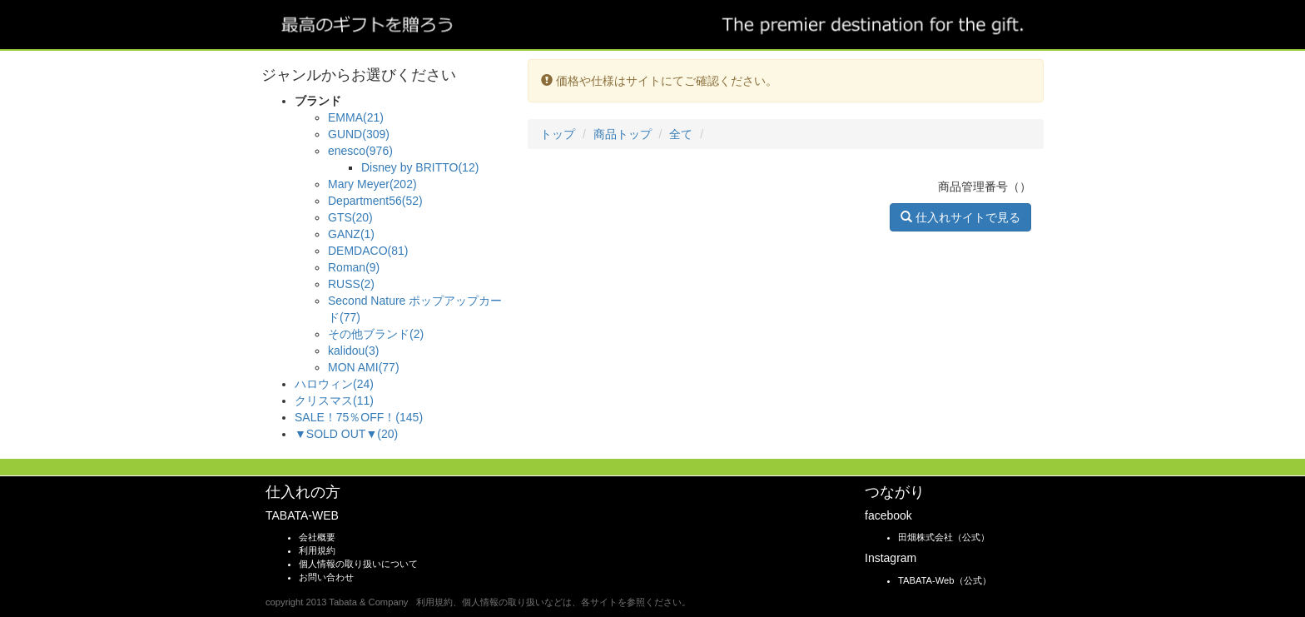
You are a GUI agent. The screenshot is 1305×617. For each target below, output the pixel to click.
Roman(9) (354, 267)
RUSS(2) (351, 284)
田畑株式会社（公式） (944, 537)
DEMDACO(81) (368, 250)
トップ (557, 134)
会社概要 (317, 537)
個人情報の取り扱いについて (358, 564)
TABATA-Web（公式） (944, 580)
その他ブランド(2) (376, 334)
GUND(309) (359, 134)
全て (680, 134)
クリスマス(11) (334, 400)
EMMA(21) (356, 117)
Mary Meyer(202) (372, 184)
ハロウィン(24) (334, 384)
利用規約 (317, 550)
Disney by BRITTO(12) (420, 167)
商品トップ (622, 134)
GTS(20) (350, 217)
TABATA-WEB (302, 515)
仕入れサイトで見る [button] (960, 217)
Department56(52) (375, 200)
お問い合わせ (326, 577)
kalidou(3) (353, 350)
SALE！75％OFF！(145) (359, 417)
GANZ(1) (351, 234)
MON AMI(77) (363, 367)
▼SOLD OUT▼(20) (346, 433)
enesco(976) (360, 150)
